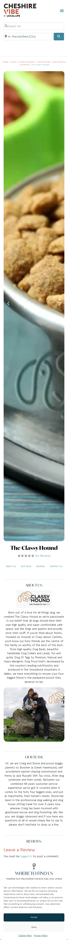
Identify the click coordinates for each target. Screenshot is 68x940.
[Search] (59, 36)
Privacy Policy (41, 935)
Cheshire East (43, 62)
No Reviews (43, 555)
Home (5, 62)
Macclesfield (59, 62)
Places (13, 62)
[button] (62, 11)
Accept (34, 917)
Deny (34, 927)
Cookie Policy (25, 935)
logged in (26, 856)
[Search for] (33, 26)
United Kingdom (26, 62)
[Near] (27, 36)
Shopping (24, 65)
